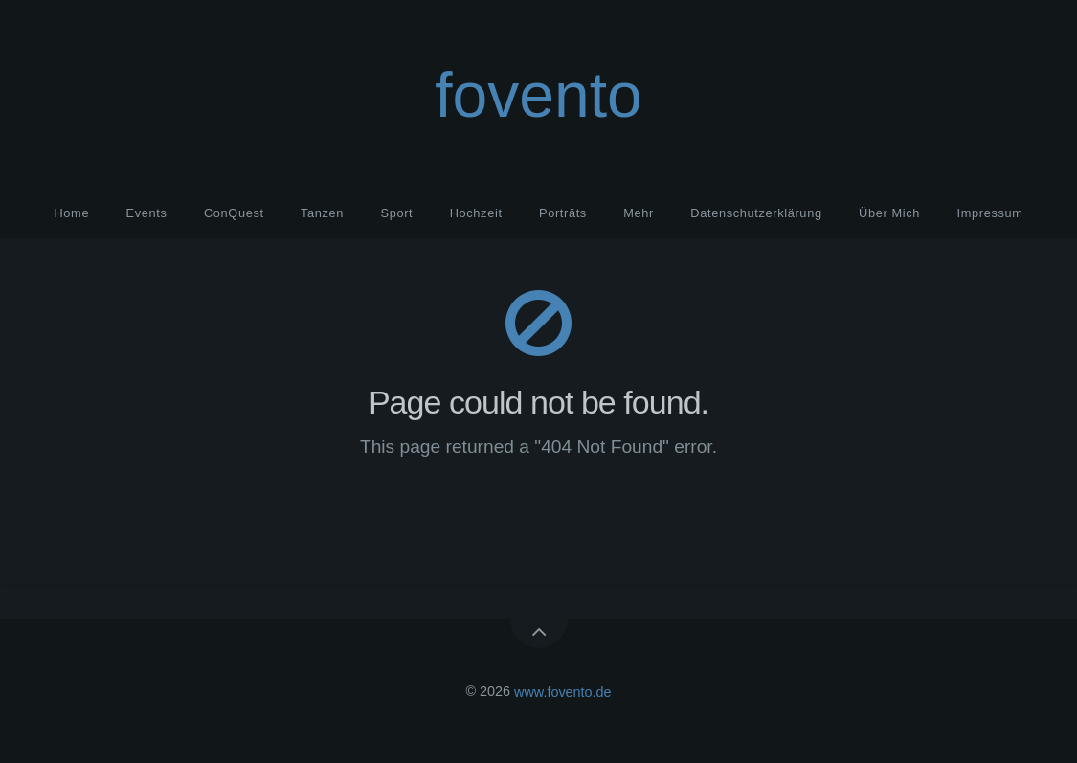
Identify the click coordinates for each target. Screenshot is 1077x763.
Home (71, 213)
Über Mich (889, 213)
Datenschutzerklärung (755, 213)
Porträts (563, 213)
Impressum (989, 213)
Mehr (638, 213)
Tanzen (322, 213)
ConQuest (234, 213)
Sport (397, 213)
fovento (538, 94)
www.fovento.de (563, 691)
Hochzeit (476, 213)
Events (147, 213)
